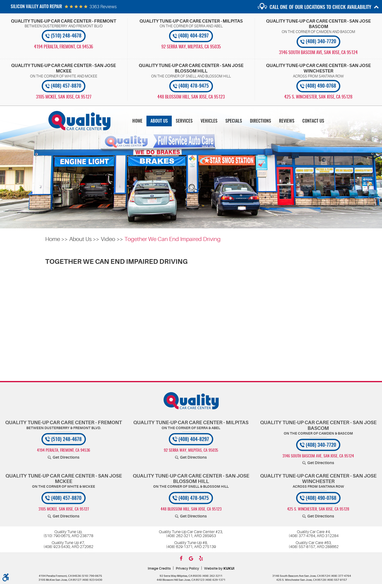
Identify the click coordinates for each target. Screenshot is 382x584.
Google (191, 558)
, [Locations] (63, 47)
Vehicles (209, 121)
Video (108, 239)
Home (137, 121)
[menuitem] (137, 121)
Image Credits (159, 568)
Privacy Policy (187, 568)
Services (184, 121)
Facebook (181, 558)
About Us (159, 121)
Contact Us (313, 121)
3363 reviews (103, 6)
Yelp (201, 558)
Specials (233, 121)
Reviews (286, 121)
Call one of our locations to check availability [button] (320, 7)
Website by (219, 568)
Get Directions (66, 457)
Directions (260, 121)
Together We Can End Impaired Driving (172, 239)
